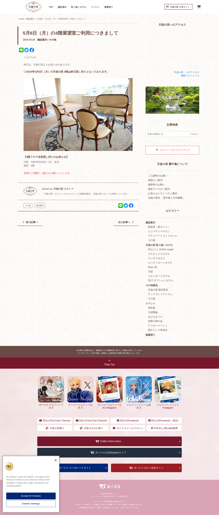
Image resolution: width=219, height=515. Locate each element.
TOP (51, 7)
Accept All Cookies (31, 496)
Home (21, 19)
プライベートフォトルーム (162, 235)
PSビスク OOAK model (161, 249)
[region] (30, 484)
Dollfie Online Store (110, 441)
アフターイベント (157, 325)
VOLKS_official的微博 (164, 428)
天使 (150, 271)
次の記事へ (125, 222)
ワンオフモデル (156, 258)
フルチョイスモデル (159, 254)
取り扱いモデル (78, 7)
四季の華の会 (155, 321)
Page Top (109, 362)
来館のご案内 (155, 180)
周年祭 (151, 308)
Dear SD (152, 267)
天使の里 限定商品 (158, 289)
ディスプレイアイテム (160, 294)
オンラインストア (173, 150)
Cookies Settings (31, 503)
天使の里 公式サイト (178, 6)
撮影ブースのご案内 (159, 189)
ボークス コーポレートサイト (75, 468)
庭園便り (108, 7)
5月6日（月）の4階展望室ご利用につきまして (70, 33)
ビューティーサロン (159, 231)
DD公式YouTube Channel (91, 420)
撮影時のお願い (156, 184)
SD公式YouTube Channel (54, 420)
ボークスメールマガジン (128, 428)
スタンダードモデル (159, 276)
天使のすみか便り (91, 428)
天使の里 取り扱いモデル (159, 245)
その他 (39, 19)
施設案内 (62, 7)
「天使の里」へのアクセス (185, 72)
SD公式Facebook (128, 420)
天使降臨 (153, 312)
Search (194, 134)
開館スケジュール (190, 75)
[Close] (55, 460)
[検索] (168, 134)
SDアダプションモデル (160, 280)
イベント (95, 7)
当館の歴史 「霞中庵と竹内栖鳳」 (166, 198)
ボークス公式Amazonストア (110, 452)
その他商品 (152, 285)
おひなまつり (155, 316)
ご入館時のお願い (157, 175)
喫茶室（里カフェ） (159, 227)
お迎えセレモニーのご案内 (162, 193)
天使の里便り (55, 428)
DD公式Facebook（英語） (164, 420)
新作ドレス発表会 (157, 330)
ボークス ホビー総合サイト (148, 468)
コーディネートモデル (160, 262)
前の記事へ (30, 222)
